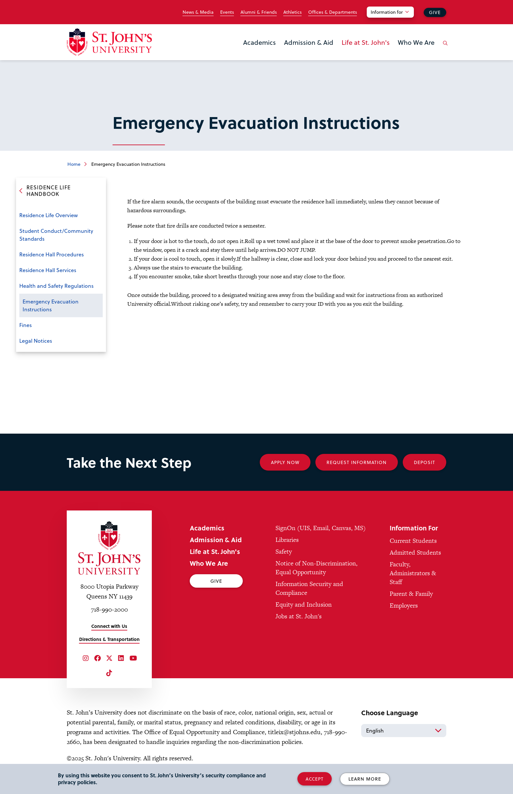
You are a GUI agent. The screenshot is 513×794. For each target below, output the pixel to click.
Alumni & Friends (258, 12)
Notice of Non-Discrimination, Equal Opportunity (316, 568)
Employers (404, 605)
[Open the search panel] (444, 48)
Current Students (413, 540)
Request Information (357, 462)
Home (73, 164)
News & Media (198, 12)
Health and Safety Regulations (56, 285)
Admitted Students (415, 552)
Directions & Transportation (109, 639)
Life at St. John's (366, 42)
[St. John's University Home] (109, 42)
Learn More (364, 778)
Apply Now (285, 462)
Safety (283, 551)
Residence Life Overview (48, 215)
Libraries (287, 539)
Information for (387, 12)
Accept (315, 778)
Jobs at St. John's (298, 616)
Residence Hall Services (47, 270)
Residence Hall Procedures (51, 254)
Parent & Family (411, 593)
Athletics (292, 12)
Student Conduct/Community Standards (56, 234)
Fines (25, 325)
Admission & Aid (308, 42)
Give (435, 12)
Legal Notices (35, 340)
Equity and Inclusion (303, 604)
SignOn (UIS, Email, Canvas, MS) (320, 528)
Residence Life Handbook (49, 190)
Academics (259, 42)
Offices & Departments (332, 12)
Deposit (424, 462)
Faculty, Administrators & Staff (413, 573)
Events (227, 12)
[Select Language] (403, 730)
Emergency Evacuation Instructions (51, 305)
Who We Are (416, 42)
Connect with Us (109, 626)
